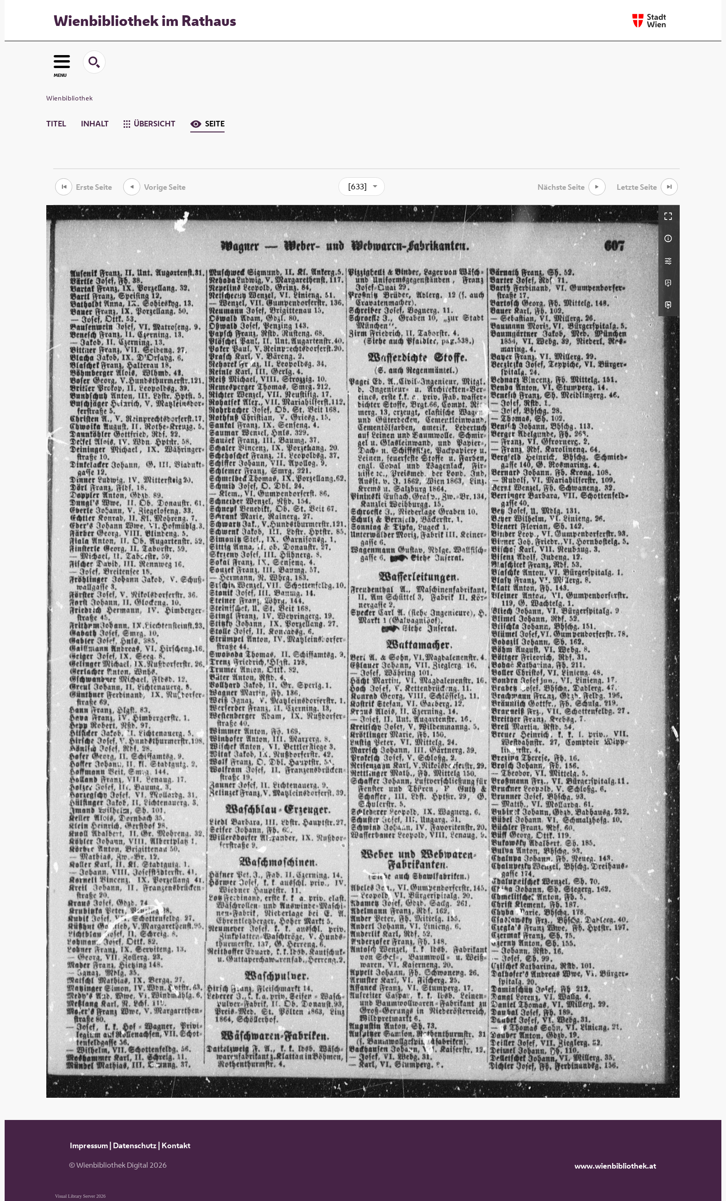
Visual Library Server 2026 (80, 1196)
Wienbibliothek (69, 98)
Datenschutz (134, 1145)
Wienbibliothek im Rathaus (145, 20)
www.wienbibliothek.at (615, 1166)
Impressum (89, 1145)
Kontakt (176, 1145)
